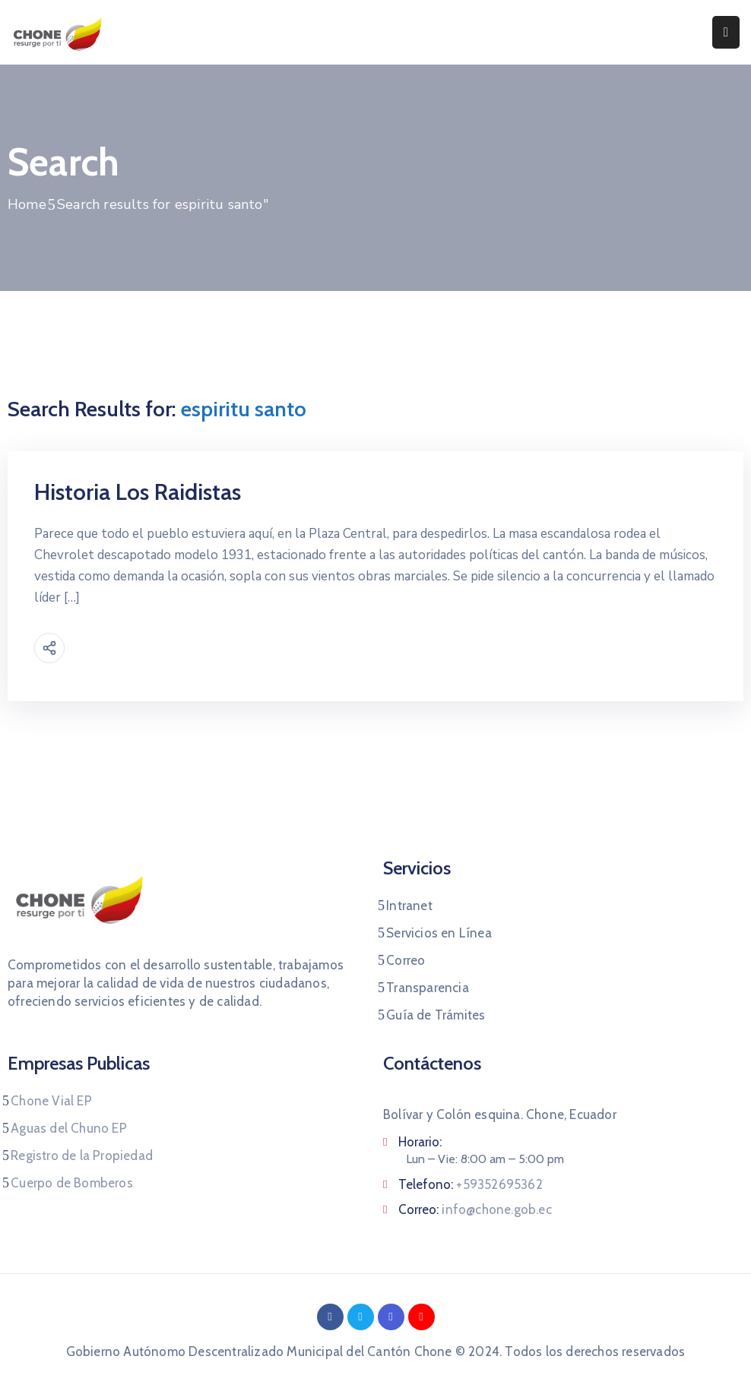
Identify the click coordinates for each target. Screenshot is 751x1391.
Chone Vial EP (51, 1100)
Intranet (409, 905)
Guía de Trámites (435, 1015)
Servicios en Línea (439, 933)
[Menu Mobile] (726, 32)
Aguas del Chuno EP (69, 1128)
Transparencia (427, 987)
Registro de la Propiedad (82, 1155)
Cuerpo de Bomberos (72, 1182)
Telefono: (470, 1184)
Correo (405, 960)
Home (27, 204)
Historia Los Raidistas (137, 492)
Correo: (474, 1209)
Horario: (420, 1141)
